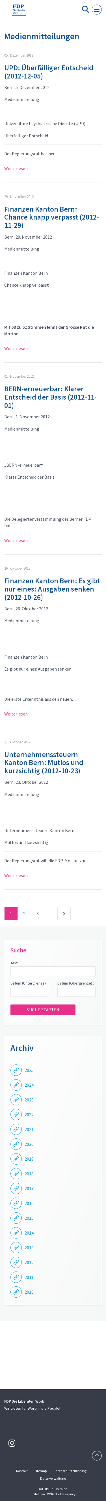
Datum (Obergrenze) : (75, 983)
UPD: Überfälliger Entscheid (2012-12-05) (48, 71)
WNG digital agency (61, 1494)
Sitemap (40, 1471)
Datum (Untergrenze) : (28, 983)
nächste (64, 914)
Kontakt (22, 1471)
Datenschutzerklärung (69, 1471)
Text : (14, 962)
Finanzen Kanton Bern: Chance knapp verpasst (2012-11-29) (51, 217)
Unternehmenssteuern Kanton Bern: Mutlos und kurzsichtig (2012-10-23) (43, 762)
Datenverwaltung (53, 1478)
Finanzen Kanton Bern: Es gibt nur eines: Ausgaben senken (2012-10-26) (52, 588)
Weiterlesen (16, 168)
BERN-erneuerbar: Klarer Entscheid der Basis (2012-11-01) (50, 397)
